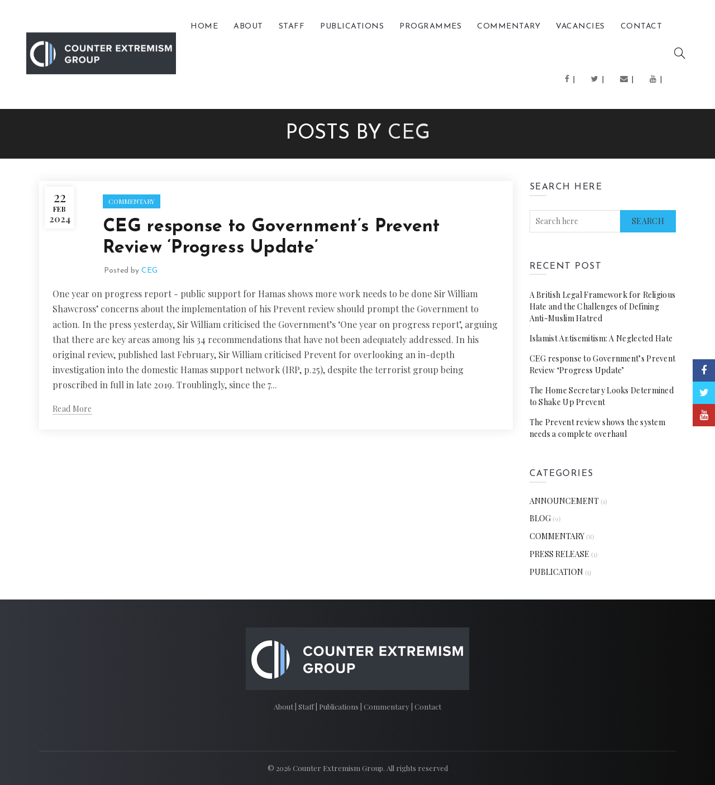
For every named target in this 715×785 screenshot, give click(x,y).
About (248, 26)
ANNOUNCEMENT (564, 501)
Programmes (430, 26)
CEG (409, 133)
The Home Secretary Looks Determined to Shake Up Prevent (602, 396)
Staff (292, 26)
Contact (641, 26)
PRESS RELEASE (559, 554)
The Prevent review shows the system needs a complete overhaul (598, 428)
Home (204, 26)
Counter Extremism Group (338, 768)
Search (648, 221)
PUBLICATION (556, 572)
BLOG (540, 518)
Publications (339, 706)
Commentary (387, 706)
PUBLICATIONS (352, 26)
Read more (72, 409)
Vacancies (580, 26)
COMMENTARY (508, 26)
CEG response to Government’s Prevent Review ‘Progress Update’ (603, 364)
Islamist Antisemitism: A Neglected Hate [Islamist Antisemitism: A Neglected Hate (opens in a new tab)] (601, 338)
